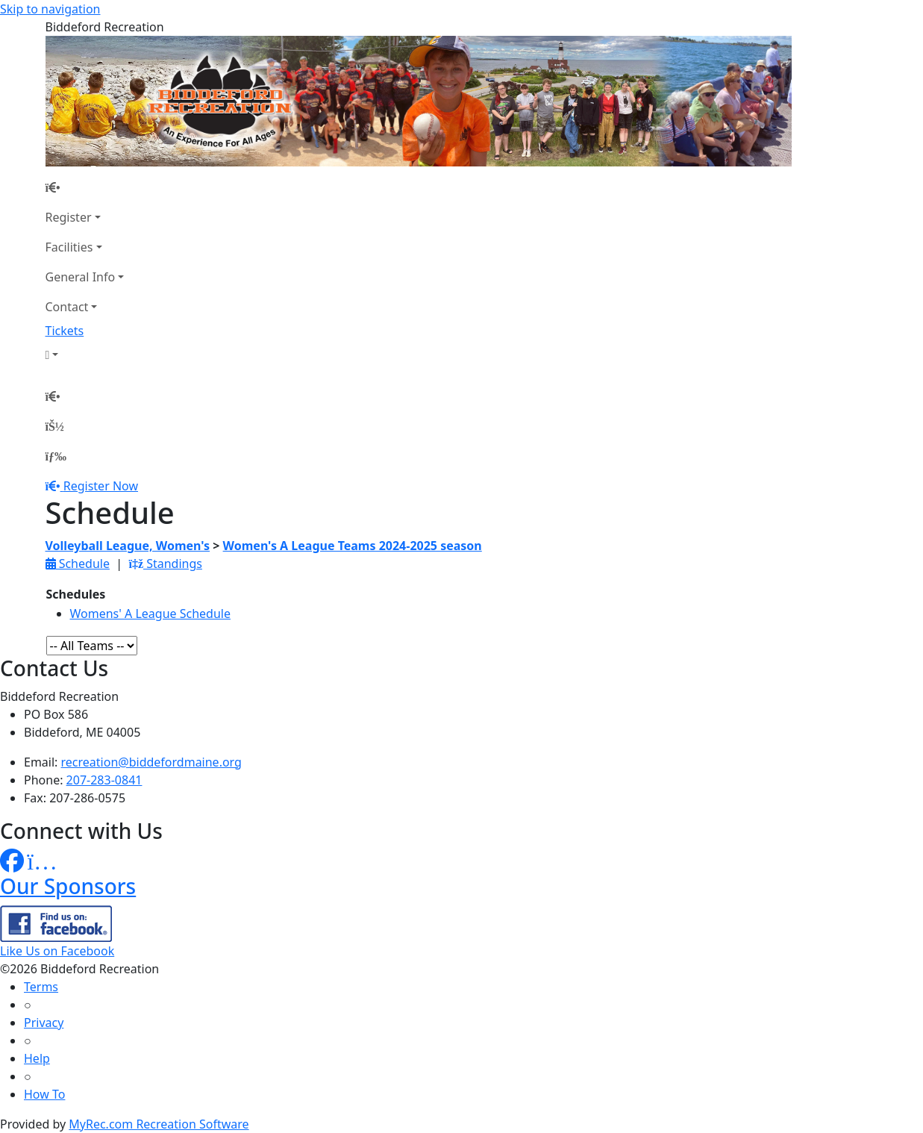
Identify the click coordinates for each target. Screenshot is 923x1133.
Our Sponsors (68, 886)
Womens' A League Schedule (150, 613)
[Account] (85, 354)
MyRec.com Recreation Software (158, 1124)
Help (37, 1058)
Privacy (43, 1022)
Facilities (69, 247)
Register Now (100, 486)
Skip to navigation (50, 9)
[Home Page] (85, 187)
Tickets (65, 330)
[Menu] (56, 456)
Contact (67, 307)
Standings (165, 563)
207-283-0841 (104, 780)
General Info (81, 277)
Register (69, 217)
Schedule (78, 563)
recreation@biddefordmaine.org (151, 762)
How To (44, 1094)
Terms (41, 986)
